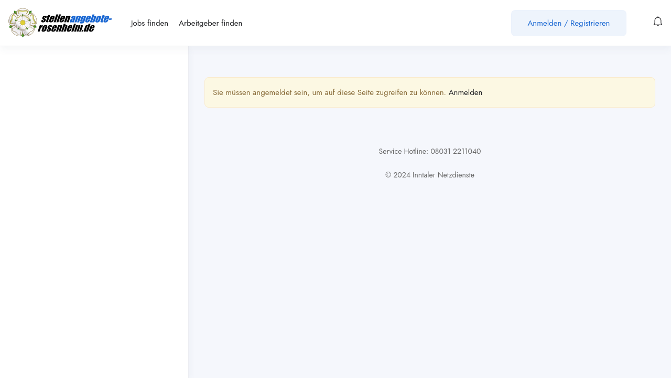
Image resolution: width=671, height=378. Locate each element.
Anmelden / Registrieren (568, 23)
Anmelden (466, 92)
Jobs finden (149, 23)
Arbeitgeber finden (210, 23)
